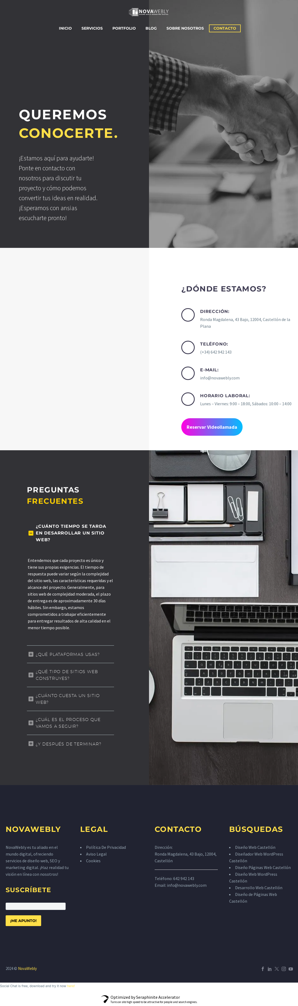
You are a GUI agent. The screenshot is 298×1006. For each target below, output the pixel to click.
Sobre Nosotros (185, 28)
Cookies (93, 860)
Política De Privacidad (106, 847)
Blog (151, 28)
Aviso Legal (96, 854)
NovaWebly (27, 968)
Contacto (225, 28)
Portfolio (124, 28)
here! (71, 986)
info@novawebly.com (187, 885)
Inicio (65, 28)
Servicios (92, 28)
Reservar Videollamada (212, 427)
